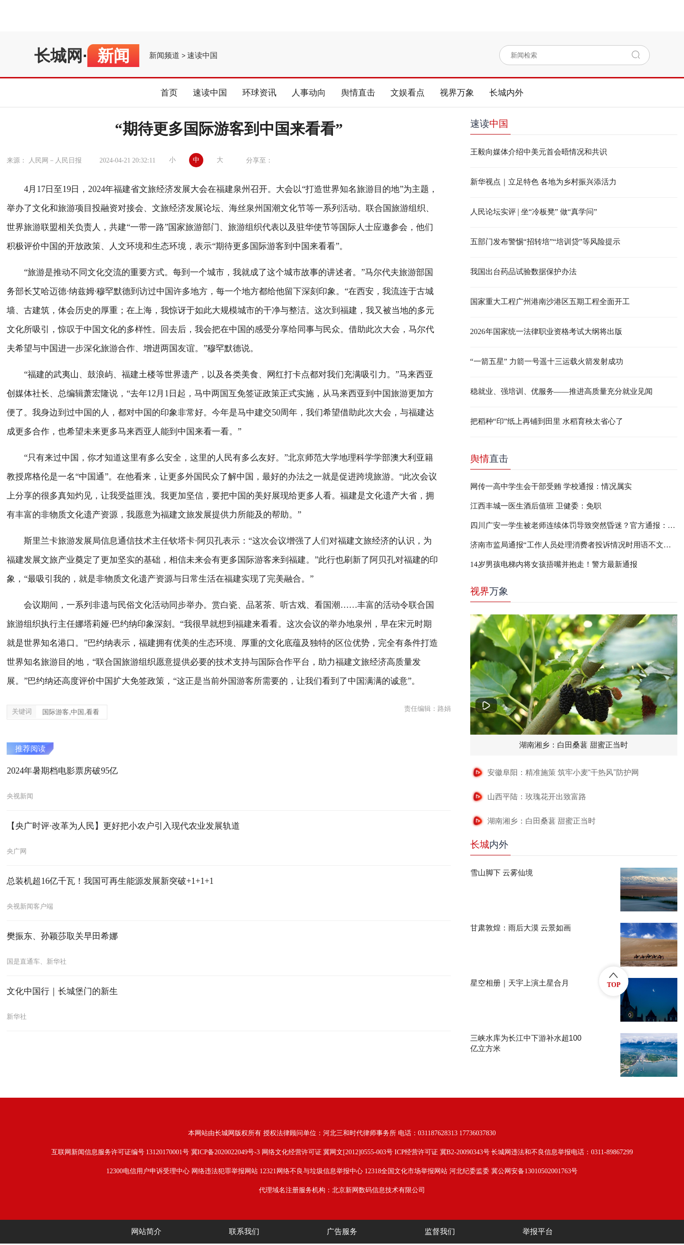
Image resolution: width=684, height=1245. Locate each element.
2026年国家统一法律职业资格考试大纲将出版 (546, 331)
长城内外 (506, 92)
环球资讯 (259, 92)
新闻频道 (164, 55)
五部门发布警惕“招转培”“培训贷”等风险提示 (545, 242)
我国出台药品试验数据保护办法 (523, 272)
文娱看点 (407, 92)
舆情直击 (358, 92)
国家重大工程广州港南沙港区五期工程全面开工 (550, 301)
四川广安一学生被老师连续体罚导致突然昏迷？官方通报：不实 (573, 525)
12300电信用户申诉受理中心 (148, 1171)
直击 (489, 458)
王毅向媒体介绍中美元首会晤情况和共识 (538, 152)
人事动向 (309, 92)
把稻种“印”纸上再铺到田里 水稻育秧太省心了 (546, 421)
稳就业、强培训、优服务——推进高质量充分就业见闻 (561, 391)
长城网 (58, 55)
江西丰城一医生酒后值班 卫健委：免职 (535, 506)
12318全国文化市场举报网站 (405, 1171)
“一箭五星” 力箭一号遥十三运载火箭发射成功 (546, 361)
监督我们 (440, 1231)
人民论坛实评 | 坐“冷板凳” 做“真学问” (534, 212)
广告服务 (342, 1231)
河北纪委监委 (469, 1171)
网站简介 (146, 1231)
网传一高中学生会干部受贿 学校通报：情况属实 (551, 486)
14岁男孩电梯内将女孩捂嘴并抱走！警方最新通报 (553, 564)
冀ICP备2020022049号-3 (225, 1152)
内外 (489, 844)
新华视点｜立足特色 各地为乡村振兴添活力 (543, 182)
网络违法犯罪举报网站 (224, 1171)
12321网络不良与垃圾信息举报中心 (311, 1171)
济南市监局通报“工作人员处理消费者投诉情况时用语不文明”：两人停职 (573, 545)
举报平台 (537, 1231)
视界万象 (457, 92)
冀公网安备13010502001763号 (534, 1171)
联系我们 (244, 1231)
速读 (489, 123)
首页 (169, 92)
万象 (489, 591)
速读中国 (202, 55)
